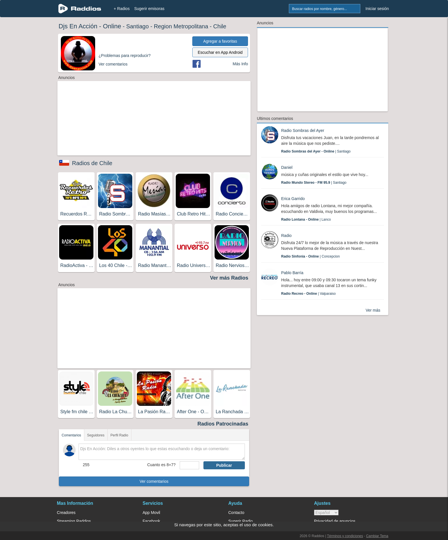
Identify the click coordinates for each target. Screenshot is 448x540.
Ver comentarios (153, 481)
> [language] (326, 512)
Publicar (224, 465)
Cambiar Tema (377, 536)
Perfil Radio (119, 435)
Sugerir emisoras (149, 8)
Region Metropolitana (181, 26)
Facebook (151, 521)
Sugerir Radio (240, 521)
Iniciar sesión (377, 8)
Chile (219, 26)
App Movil (151, 512)
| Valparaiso (308, 294)
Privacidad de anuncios (334, 521)
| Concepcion (310, 256)
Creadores (66, 512)
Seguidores (96, 435)
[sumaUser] (189, 465)
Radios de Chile (92, 163)
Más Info (240, 64)
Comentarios (71, 435)
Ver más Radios (229, 278)
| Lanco (306, 219)
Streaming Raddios (74, 521)
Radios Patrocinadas (222, 424)
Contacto (236, 512)
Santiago (137, 26)
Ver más (373, 310)
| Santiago (316, 151)
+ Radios (122, 8)
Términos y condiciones (345, 536)
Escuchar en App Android (220, 52)
